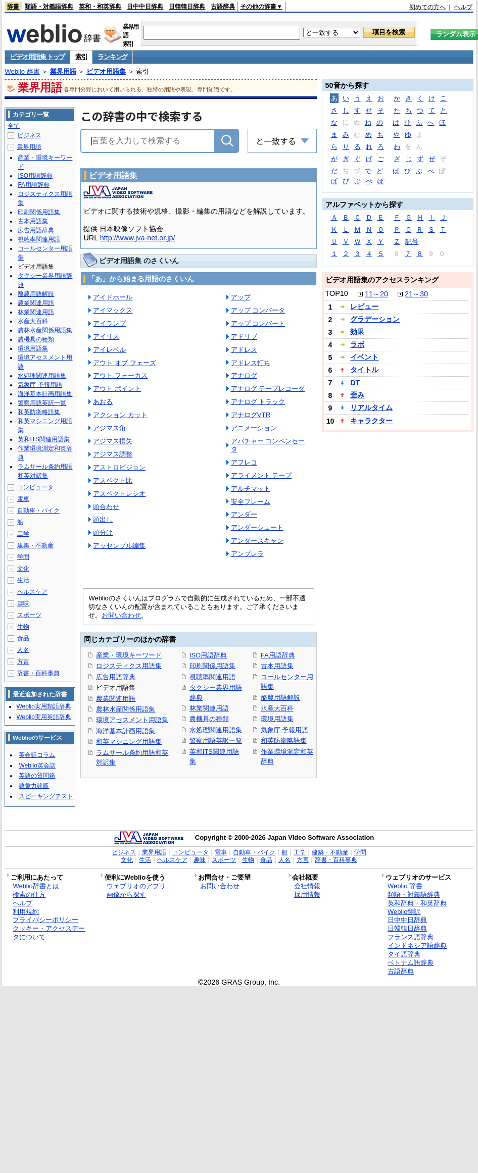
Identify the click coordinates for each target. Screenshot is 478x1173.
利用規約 (26, 911)
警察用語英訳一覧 (215, 740)
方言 (23, 661)
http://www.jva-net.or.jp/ (137, 238)
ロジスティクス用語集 (129, 666)
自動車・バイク (38, 510)
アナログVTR (251, 415)
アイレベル (109, 349)
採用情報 (307, 894)
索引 (81, 57)
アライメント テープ (261, 475)
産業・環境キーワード (129, 655)
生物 (23, 626)
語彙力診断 (34, 785)
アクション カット (120, 415)
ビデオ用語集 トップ (37, 57)
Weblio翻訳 (404, 911)
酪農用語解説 (280, 697)
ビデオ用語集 (106, 71)
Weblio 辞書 (22, 71)
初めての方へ (427, 7)
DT (355, 383)
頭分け (103, 532)
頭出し (103, 519)
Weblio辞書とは (36, 886)
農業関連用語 (115, 698)
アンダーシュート (257, 527)
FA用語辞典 (278, 655)
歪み (357, 395)
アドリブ (244, 336)
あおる (103, 401)
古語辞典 (223, 7)
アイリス (106, 336)
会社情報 (307, 886)
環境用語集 (277, 719)
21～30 (416, 294)
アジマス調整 (112, 454)
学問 (23, 556)
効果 (357, 332)
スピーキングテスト (46, 796)
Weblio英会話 (37, 765)
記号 (411, 241)
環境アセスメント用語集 (132, 720)
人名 (23, 649)
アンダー (244, 514)
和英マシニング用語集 (129, 741)
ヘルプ (463, 7)
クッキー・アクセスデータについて (49, 933)
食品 (23, 638)
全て (14, 126)
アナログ (244, 375)
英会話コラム (37, 754)
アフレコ (244, 462)
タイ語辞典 (404, 954)
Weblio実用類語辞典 (43, 706)
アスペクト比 (112, 480)
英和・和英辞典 (100, 7)
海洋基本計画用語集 (125, 731)
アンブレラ (247, 553)
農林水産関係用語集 (125, 709)
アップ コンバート (258, 323)
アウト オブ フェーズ (124, 363)
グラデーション (375, 319)
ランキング (112, 57)
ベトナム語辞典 (411, 962)
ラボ (357, 344)
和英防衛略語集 (284, 740)
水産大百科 (277, 708)
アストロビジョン (119, 467)
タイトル (364, 370)
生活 (23, 580)
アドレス (244, 349)
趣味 (23, 603)
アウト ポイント (117, 388)
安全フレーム (250, 501)
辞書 (13, 7)
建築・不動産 (35, 545)
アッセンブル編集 (119, 545)
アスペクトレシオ (119, 493)
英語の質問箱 (37, 775)
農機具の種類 (209, 719)
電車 (23, 498)
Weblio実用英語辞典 (43, 717)
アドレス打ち (250, 363)
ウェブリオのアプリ (136, 886)
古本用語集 (277, 666)
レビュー (364, 306)
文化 (23, 568)
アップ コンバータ (258, 310)
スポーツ (29, 615)
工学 (23, 533)
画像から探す (126, 894)
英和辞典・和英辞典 (417, 903)
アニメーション (254, 428)
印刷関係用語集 (212, 666)
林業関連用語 (209, 708)
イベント (364, 357)
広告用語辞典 (115, 677)
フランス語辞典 (411, 937)
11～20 (376, 294)
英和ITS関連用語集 (44, 439)
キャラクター (371, 421)
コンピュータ (35, 487)
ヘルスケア (32, 591)
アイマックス (112, 310)
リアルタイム (371, 407)
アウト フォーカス (120, 375)
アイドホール (112, 297)
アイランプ (109, 323)
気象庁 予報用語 (285, 730)
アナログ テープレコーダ (268, 388)
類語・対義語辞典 (49, 7)
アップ (241, 297)
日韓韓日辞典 (187, 7)
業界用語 (63, 71)
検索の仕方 (29, 894)
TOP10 (336, 293)
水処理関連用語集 (215, 730)
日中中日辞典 (145, 7)
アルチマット (250, 488)
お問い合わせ (121, 615)
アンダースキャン (257, 540)
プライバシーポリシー (45, 920)
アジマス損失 (112, 441)
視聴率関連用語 (212, 677)
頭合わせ (106, 507)
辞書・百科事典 (38, 673)
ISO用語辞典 (208, 655)
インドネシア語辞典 (417, 945)
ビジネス (29, 135)
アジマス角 (109, 428)
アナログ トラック (258, 401)
